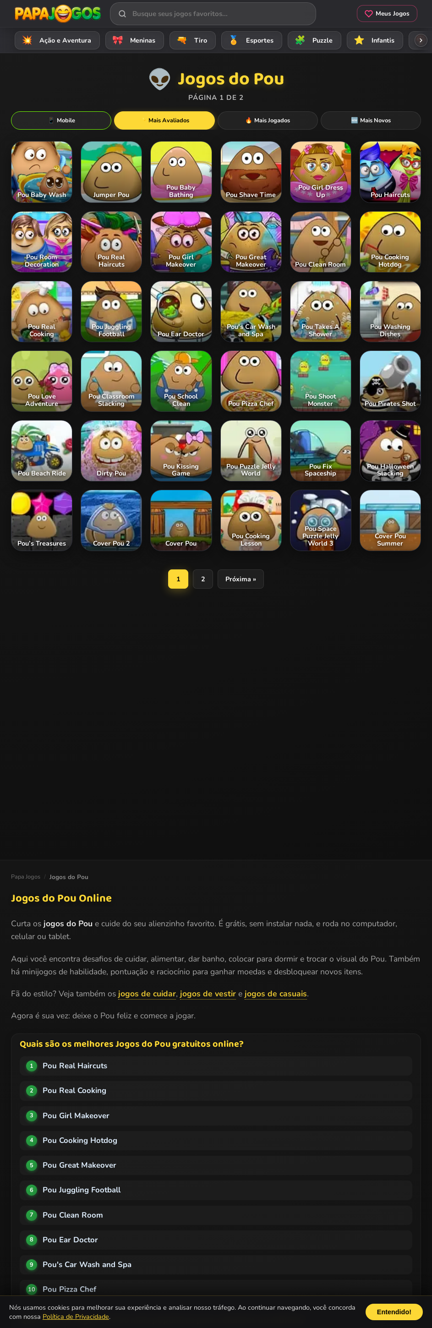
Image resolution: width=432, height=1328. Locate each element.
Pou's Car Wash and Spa (87, 1264)
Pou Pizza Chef (69, 1289)
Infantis (372, 40)
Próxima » (240, 579)
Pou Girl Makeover (76, 1115)
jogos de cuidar (147, 993)
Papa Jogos (25, 877)
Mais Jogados (267, 120)
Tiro (190, 40)
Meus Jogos (387, 13)
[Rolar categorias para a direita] (421, 40)
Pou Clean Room (73, 1215)
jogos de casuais (276, 993)
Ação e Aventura (55, 40)
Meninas (132, 40)
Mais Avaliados (164, 120)
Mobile (61, 120)
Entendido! (394, 1312)
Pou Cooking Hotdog (80, 1140)
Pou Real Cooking (74, 1090)
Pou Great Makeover (79, 1165)
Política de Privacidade (76, 1316)
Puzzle (312, 40)
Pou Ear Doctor (70, 1240)
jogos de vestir (208, 993)
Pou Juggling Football (81, 1190)
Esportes (249, 40)
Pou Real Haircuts (75, 1065)
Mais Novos (371, 120)
